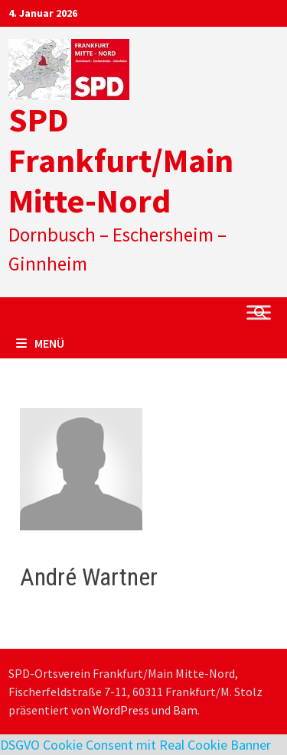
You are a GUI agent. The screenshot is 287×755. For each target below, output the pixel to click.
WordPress (121, 710)
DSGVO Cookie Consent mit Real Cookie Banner (135, 744)
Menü (40, 343)
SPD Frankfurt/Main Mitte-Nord (120, 160)
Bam (185, 710)
